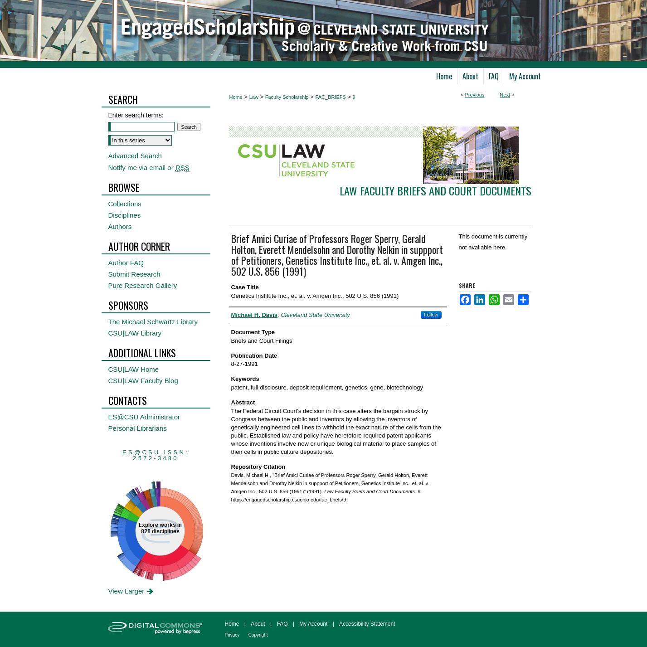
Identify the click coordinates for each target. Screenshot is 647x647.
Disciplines (124, 215)
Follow (431, 314)
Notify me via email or (149, 167)
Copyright (258, 634)
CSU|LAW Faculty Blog (143, 380)
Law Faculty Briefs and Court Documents (435, 190)
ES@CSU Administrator (144, 417)
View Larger (131, 591)
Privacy (232, 634)
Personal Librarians (137, 428)
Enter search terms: (136, 115)
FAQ (282, 624)
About (258, 624)
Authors (120, 226)
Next (505, 94)
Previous (475, 94)
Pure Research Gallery (142, 285)
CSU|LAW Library (135, 333)
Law (253, 97)
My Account (313, 624)
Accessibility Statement (367, 624)
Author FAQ (126, 263)
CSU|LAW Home (133, 369)
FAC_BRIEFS (331, 97)
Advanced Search (135, 156)
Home (236, 97)
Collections (124, 204)
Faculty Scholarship (287, 97)
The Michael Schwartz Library (153, 322)
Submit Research (134, 274)
